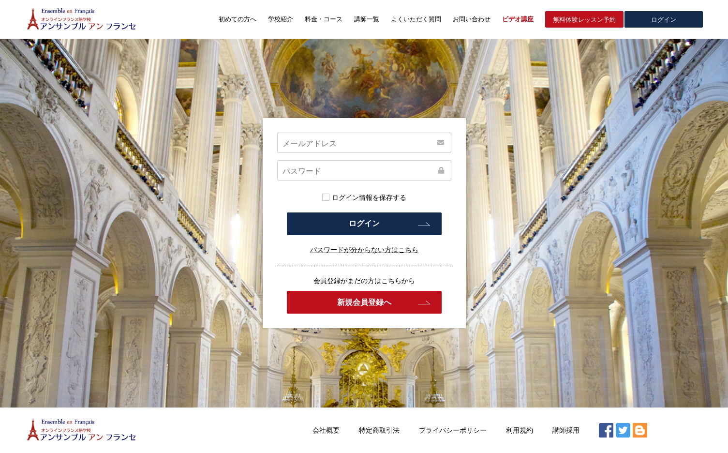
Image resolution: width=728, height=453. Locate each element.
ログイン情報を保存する (364, 197)
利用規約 (519, 430)
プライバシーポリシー (453, 430)
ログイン (663, 19)
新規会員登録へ (364, 302)
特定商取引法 (379, 430)
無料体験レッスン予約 (584, 19)
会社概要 (326, 430)
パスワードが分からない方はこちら (364, 250)
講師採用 (565, 430)
